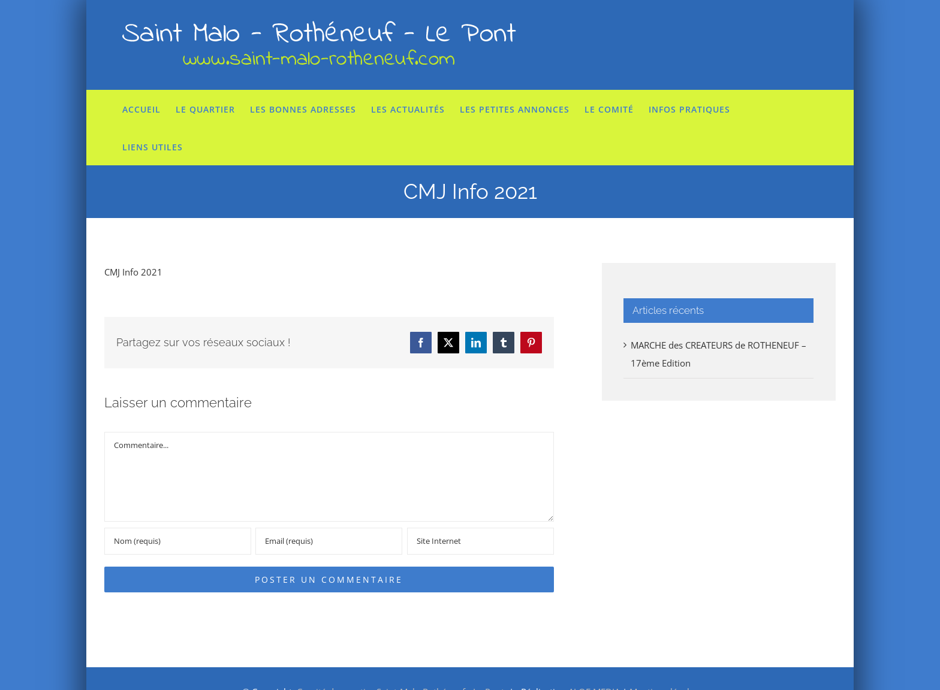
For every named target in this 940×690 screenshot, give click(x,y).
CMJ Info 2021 (133, 272)
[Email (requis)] (328, 541)
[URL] (480, 541)
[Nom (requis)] (177, 541)
